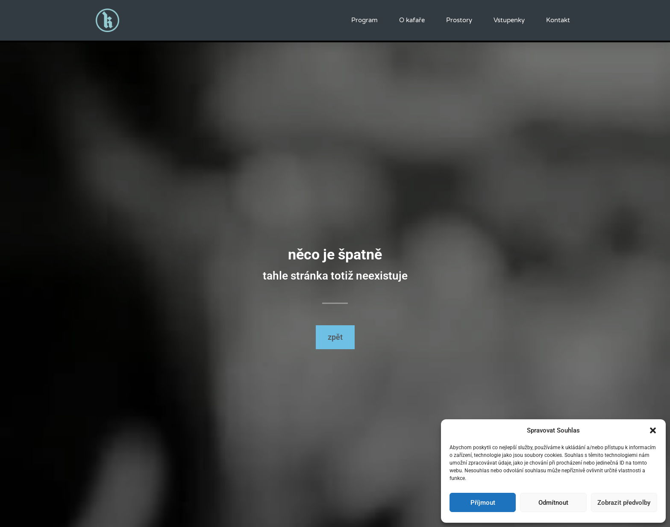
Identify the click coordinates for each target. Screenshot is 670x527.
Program (364, 20)
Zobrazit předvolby (623, 502)
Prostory (459, 20)
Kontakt (558, 20)
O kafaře (412, 20)
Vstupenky (509, 20)
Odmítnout (553, 502)
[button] (653, 430)
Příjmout (482, 502)
